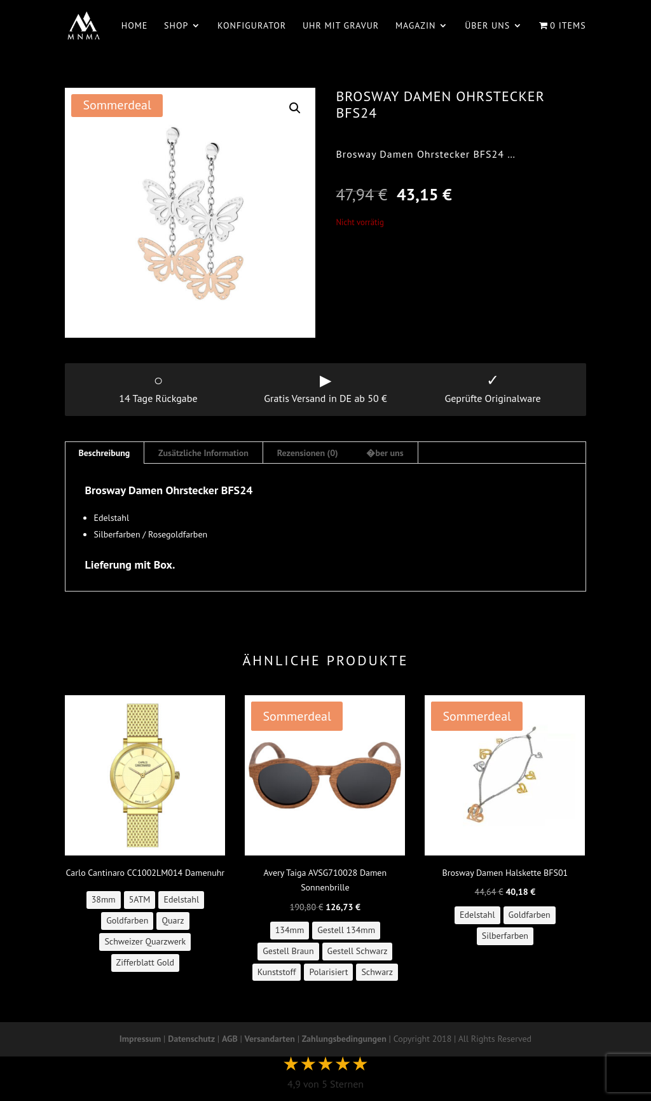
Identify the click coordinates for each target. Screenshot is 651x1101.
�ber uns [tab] (384, 453)
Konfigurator (251, 26)
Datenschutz (191, 1038)
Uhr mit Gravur (341, 26)
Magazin (415, 26)
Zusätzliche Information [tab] (203, 453)
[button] (295, 108)
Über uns (487, 26)
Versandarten (270, 1038)
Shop (176, 26)
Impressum (140, 1038)
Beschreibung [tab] (104, 453)
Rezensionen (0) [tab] (307, 453)
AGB (230, 1038)
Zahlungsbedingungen (344, 1038)
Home (134, 26)
